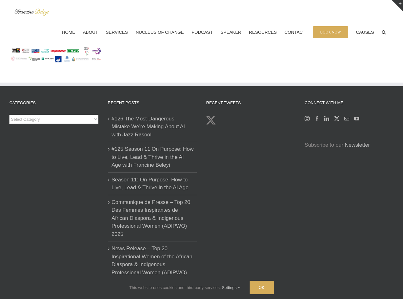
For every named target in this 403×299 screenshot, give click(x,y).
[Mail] (346, 118)
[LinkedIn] (326, 118)
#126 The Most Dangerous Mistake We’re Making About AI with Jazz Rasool (148, 127)
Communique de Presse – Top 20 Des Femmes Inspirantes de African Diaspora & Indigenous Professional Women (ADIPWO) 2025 (151, 218)
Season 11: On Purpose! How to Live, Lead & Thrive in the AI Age (150, 184)
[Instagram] (307, 118)
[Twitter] (336, 118)
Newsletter (357, 145)
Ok (262, 287)
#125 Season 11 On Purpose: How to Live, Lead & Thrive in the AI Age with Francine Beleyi (153, 157)
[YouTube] (356, 118)
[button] (384, 31)
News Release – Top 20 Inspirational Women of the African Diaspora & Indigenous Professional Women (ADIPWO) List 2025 (152, 264)
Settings (231, 287)
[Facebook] (317, 118)
